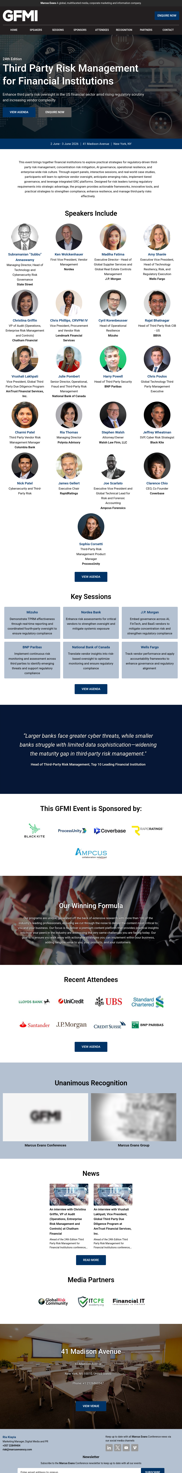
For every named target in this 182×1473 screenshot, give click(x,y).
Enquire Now (166, 15)
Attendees (102, 30)
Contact (168, 30)
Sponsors (80, 30)
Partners (146, 30)
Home (13, 30)
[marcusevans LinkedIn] (109, 1447)
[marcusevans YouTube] (126, 1447)
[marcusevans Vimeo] (134, 1447)
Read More (91, 1260)
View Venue (91, 1406)
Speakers (36, 30)
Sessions (58, 30)
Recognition (124, 30)
